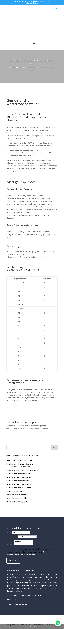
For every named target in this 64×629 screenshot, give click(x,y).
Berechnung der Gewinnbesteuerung (19, 464)
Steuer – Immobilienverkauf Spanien (19, 460)
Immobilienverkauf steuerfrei (16, 491)
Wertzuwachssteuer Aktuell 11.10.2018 (19, 481)
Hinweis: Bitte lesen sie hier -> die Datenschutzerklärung (27, 549)
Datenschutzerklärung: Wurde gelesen (20, 555)
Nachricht (10, 545)
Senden (13, 560)
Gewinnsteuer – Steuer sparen (19, 467)
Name (8, 532)
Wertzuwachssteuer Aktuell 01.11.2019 (19, 477)
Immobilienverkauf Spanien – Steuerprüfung (22, 470)
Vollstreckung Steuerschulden (17, 498)
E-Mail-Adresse (12, 537)
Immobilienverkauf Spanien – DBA (18, 495)
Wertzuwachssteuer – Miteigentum (18, 488)
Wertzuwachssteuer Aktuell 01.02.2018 (19, 484)
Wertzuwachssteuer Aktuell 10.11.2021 (19, 474)
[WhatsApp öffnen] (57, 622)
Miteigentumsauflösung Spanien (17, 502)
